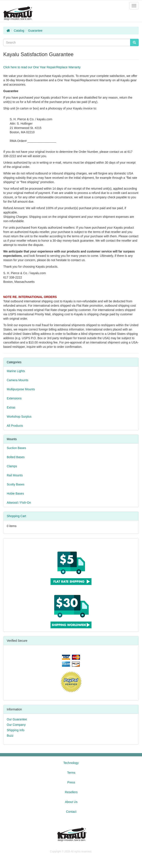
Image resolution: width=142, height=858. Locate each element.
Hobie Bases (15, 493)
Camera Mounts (17, 380)
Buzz (10, 735)
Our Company (16, 724)
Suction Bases (16, 448)
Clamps (12, 466)
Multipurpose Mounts (21, 389)
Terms (71, 772)
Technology (71, 763)
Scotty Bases (15, 484)
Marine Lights (16, 371)
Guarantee (35, 30)
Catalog (19, 30)
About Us (71, 802)
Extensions (14, 398)
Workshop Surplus (19, 416)
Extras (11, 407)
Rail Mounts (15, 475)
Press (71, 782)
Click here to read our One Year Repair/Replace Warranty (42, 67)
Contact (71, 811)
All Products (15, 425)
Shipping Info (15, 730)
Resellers (71, 792)
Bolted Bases (16, 457)
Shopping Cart (16, 516)
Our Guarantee (17, 719)
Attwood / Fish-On (19, 502)
